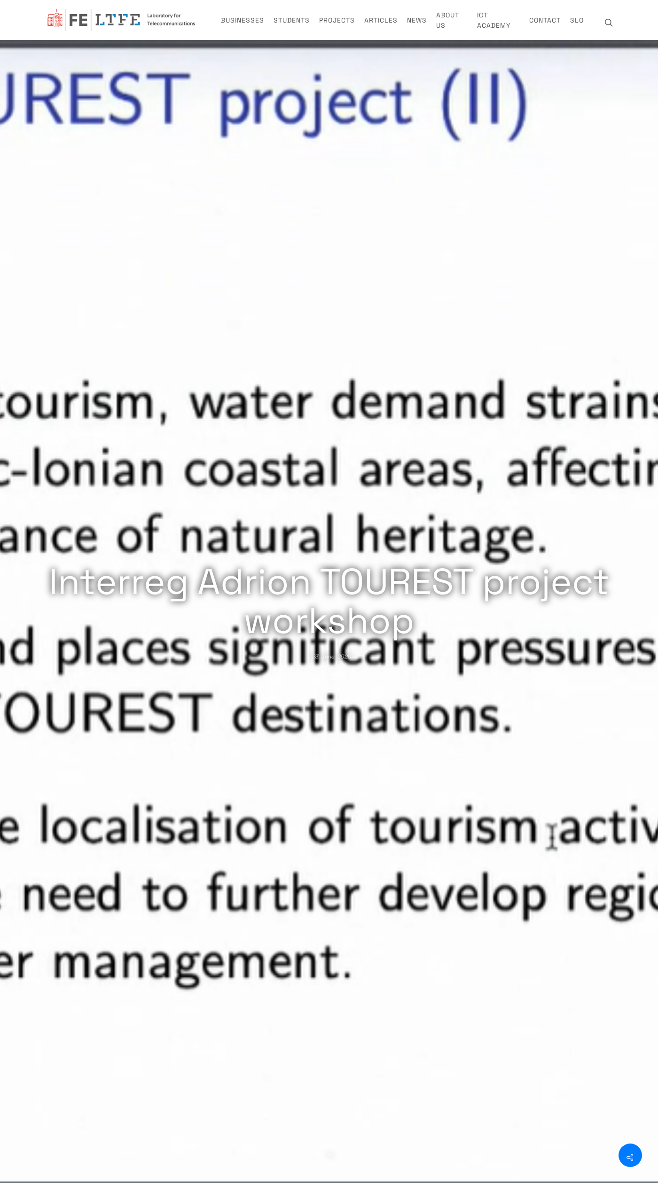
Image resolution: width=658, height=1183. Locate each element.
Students (292, 20)
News (417, 20)
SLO (577, 20)
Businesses (242, 20)
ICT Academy (494, 20)
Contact (545, 20)
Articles (381, 20)
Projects (337, 20)
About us (447, 20)
